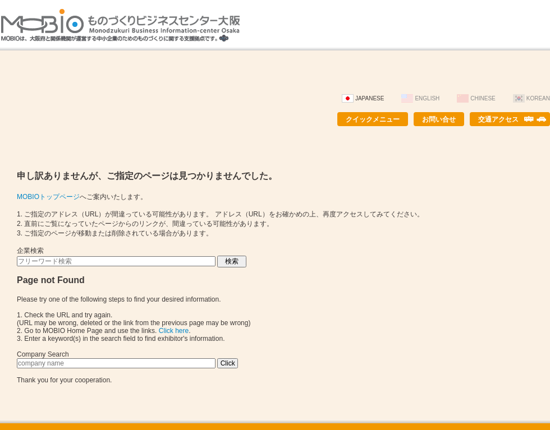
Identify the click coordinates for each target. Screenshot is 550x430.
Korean (538, 98)
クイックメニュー (373, 119)
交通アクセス (498, 119)
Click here (174, 331)
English (427, 98)
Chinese (482, 98)
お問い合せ (439, 119)
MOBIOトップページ (48, 197)
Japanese (369, 98)
